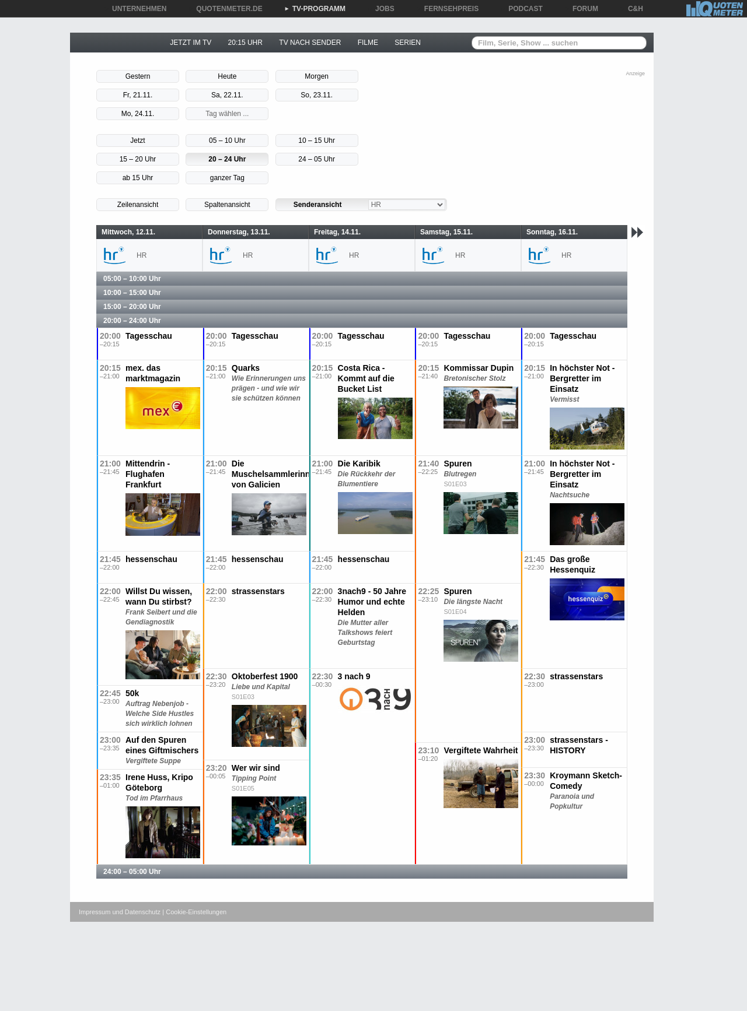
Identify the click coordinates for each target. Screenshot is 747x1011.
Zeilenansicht (138, 205)
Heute (227, 76)
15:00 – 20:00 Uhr (132, 307)
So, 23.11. (317, 95)
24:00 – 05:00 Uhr (132, 872)
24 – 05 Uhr (316, 159)
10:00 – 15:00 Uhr (132, 293)
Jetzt (137, 140)
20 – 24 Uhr (227, 159)
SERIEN (408, 42)
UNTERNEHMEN (135, 9)
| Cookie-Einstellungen (194, 911)
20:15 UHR (245, 42)
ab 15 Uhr (138, 178)
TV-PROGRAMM (314, 9)
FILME (368, 42)
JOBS (381, 9)
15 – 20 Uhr (138, 159)
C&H (631, 9)
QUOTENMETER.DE (225, 9)
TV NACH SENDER (310, 42)
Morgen (317, 76)
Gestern (138, 76)
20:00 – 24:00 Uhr (132, 321)
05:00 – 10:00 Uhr (132, 279)
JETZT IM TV (190, 42)
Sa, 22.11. (227, 95)
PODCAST (521, 9)
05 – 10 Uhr (227, 140)
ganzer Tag (227, 178)
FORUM (581, 9)
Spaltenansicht (227, 205)
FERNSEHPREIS (447, 9)
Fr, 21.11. (138, 95)
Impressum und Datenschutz (119, 911)
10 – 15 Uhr (316, 140)
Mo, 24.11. (138, 114)
